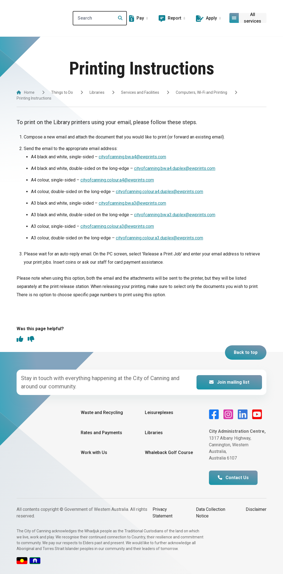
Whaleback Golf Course (169, 452)
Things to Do (62, 92)
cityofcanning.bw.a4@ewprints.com (132, 156)
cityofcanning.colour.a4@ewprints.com (117, 180)
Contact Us (233, 477)
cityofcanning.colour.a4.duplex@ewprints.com (159, 191)
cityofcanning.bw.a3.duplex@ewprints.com (174, 214)
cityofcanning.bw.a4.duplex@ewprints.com (174, 168)
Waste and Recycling (102, 412)
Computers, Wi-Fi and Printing (201, 92)
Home (29, 92)
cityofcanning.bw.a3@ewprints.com (132, 203)
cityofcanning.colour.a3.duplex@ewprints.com (159, 238)
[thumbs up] (20, 339)
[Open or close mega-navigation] (248, 18)
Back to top (246, 352)
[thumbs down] (31, 339)
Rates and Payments (101, 432)
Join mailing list (229, 382)
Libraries (97, 92)
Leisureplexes (159, 412)
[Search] (100, 18)
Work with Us (94, 452)
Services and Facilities (140, 92)
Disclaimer (256, 509)
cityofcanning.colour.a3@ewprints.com (117, 226)
